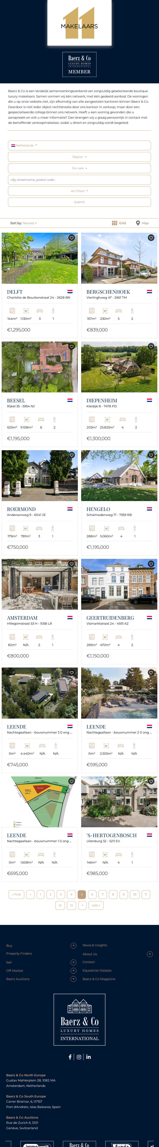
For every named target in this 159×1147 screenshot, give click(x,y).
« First (16, 894)
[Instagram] (79, 1057)
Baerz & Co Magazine (99, 979)
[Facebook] (71, 1057)
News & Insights (95, 945)
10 (134, 894)
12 (60, 905)
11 (146, 894)
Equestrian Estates (97, 970)
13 (71, 905)
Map (142, 223)
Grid (119, 223)
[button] (30, 223)
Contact (89, 962)
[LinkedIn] (88, 1057)
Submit (79, 202)
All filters (78, 191)
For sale (77, 168)
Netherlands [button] (22, 145)
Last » (96, 905)
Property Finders (19, 953)
